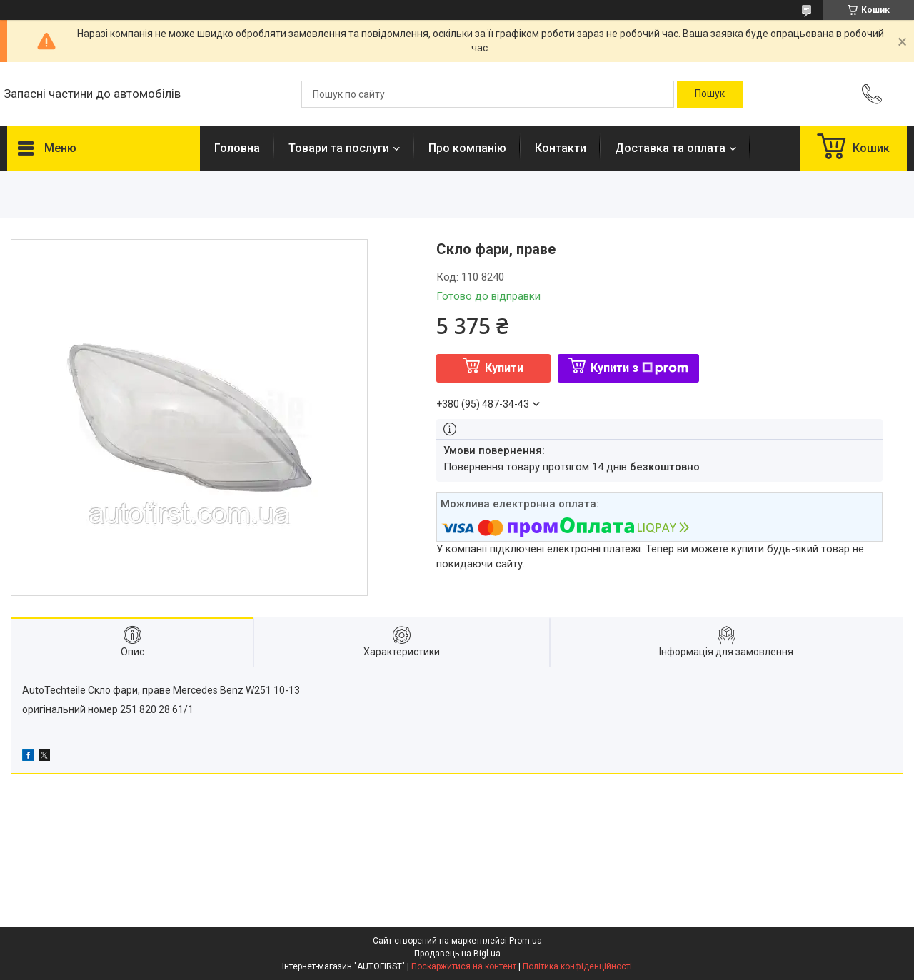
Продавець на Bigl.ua (457, 954)
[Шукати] (710, 94)
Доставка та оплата (670, 148)
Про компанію (467, 148)
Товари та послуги (338, 148)
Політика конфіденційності (577, 966)
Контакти (560, 148)
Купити (504, 368)
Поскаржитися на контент (463, 966)
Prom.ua (525, 941)
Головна (237, 148)
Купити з (639, 368)
